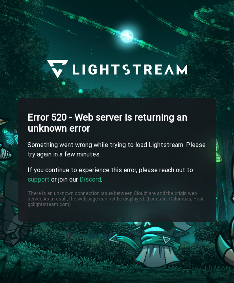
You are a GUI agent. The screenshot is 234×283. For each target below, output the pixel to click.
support (39, 179)
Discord (90, 179)
